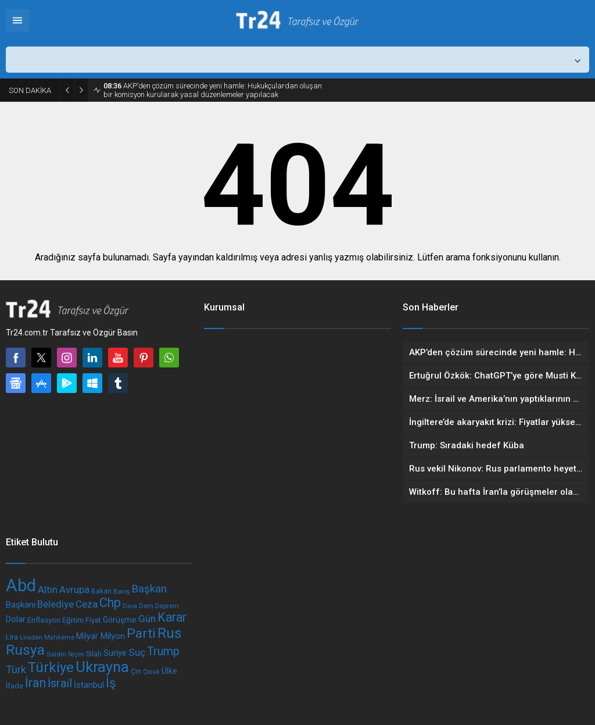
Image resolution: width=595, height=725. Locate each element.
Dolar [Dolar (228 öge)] (16, 619)
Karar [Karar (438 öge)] (172, 617)
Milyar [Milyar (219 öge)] (87, 636)
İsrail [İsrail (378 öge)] (60, 683)
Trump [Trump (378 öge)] (163, 651)
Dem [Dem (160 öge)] (146, 606)
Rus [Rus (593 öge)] (169, 632)
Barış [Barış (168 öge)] (121, 591)
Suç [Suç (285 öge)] (136, 652)
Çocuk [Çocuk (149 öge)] (151, 672)
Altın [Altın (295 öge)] (48, 589)
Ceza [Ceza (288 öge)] (87, 604)
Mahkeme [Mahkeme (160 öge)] (59, 637)
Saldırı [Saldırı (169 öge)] (56, 654)
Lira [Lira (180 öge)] (12, 637)
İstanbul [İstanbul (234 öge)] (89, 685)
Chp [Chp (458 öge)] (110, 602)
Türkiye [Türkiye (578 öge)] (51, 667)
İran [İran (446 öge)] (35, 683)
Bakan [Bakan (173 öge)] (101, 591)
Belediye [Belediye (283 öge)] (55, 604)
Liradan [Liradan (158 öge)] (31, 637)
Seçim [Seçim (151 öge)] (76, 654)
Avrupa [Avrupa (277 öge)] (74, 589)
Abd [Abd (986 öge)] (21, 585)
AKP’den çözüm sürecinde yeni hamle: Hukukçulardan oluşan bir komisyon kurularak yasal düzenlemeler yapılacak (212, 90)
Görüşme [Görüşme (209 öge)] (120, 619)
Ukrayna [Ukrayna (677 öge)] (102, 667)
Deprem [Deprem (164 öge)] (167, 606)
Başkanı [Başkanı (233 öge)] (20, 604)
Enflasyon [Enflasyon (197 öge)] (43, 620)
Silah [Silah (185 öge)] (94, 653)
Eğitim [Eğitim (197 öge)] (73, 620)
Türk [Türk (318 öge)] (16, 669)
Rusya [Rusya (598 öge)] (25, 649)
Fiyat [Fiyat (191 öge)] (93, 620)
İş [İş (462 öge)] (111, 683)
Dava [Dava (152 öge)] (130, 606)
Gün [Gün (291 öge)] (147, 618)
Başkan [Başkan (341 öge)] (149, 589)
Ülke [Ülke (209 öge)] (169, 671)
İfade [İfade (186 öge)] (14, 685)
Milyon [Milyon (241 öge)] (112, 636)
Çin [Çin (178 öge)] (136, 671)
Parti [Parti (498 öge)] (141, 633)
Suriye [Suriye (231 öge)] (115, 653)
